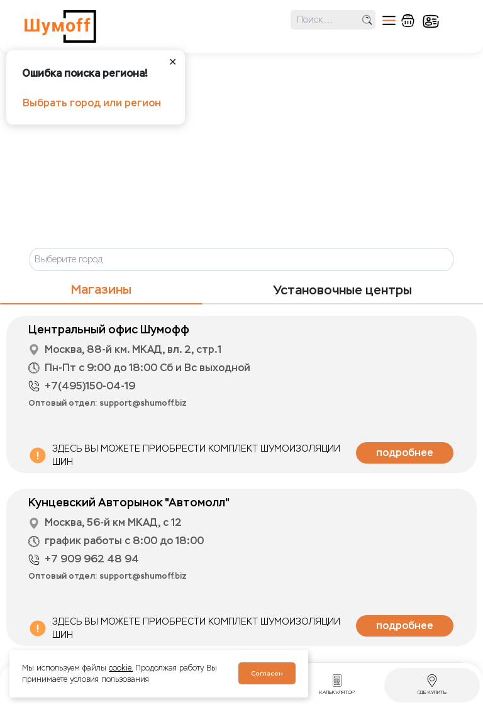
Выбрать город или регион (92, 103)
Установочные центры (342, 290)
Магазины (101, 290)
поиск (367, 20)
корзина (408, 20)
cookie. (121, 668)
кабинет (431, 21)
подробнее (404, 453)
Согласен (267, 673)
